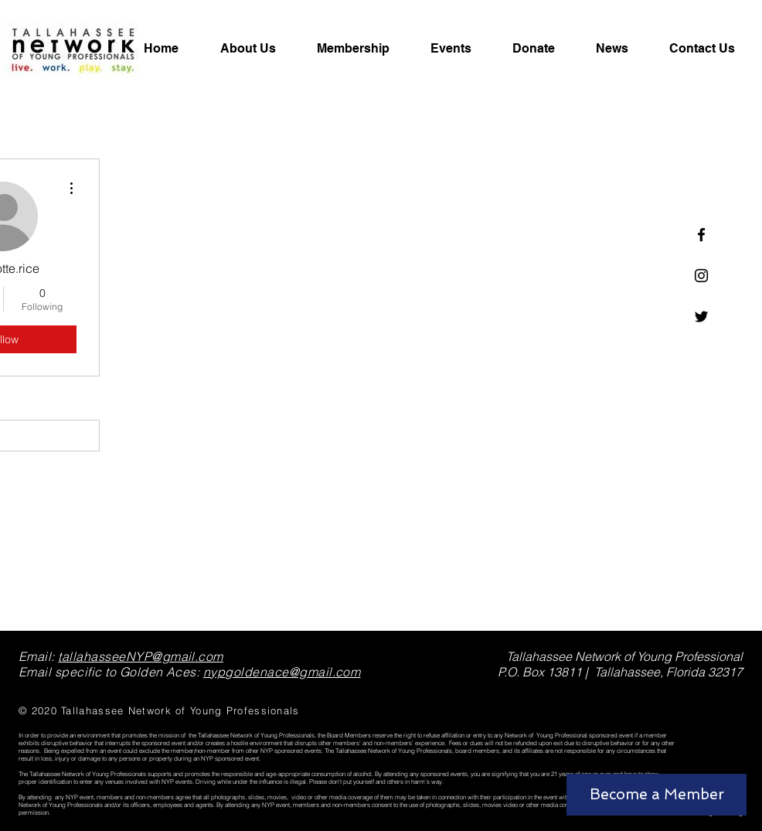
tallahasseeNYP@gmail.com (140, 656)
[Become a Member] (656, 795)
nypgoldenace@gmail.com (282, 671)
